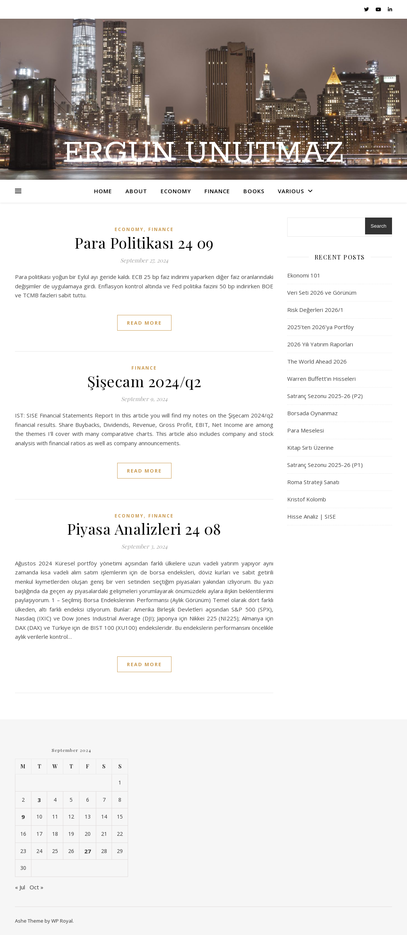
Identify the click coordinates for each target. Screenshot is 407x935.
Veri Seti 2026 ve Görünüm (321, 292)
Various (291, 191)
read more (144, 322)
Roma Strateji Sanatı (313, 482)
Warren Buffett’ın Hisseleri (321, 378)
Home (103, 191)
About (136, 191)
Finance (217, 191)
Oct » (36, 887)
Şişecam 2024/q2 (144, 381)
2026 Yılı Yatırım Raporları (320, 344)
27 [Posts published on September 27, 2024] (87, 851)
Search (378, 226)
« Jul (20, 887)
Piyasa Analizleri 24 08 (144, 528)
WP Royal (62, 920)
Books (253, 191)
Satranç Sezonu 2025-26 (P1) (325, 464)
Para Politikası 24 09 (144, 242)
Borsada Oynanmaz (312, 413)
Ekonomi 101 (304, 275)
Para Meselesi (305, 430)
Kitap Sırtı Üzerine (310, 447)
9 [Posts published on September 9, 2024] (23, 816)
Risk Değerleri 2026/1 (315, 309)
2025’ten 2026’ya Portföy (320, 327)
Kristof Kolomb (306, 499)
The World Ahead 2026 (317, 361)
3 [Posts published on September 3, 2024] (39, 800)
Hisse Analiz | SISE (311, 516)
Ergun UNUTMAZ (203, 153)
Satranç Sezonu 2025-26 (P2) (325, 396)
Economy (176, 191)
